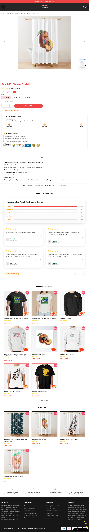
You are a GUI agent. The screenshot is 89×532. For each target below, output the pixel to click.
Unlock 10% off (85, 524)
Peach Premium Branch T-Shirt (12, 391)
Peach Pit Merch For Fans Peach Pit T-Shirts (16, 318)
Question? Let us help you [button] (81, 529)
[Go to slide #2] (49, 73)
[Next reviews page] (83, 274)
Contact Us (49, 513)
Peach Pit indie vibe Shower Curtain (13, 476)
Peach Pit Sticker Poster (38, 354)
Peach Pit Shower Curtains (30, 14)
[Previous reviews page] (75, 274)
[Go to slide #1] (40, 73)
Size (2, 94)
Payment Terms (50, 508)
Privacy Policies (28, 510)
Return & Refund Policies (53, 510)
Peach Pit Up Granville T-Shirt (39, 391)
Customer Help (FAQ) (52, 515)
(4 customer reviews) (15, 88)
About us (26, 506)
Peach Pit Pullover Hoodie (67, 354)
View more (44, 400)
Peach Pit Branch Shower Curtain (69, 439)
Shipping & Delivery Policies (53, 506)
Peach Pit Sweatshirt (65, 318)
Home (3, 14)
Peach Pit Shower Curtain (39, 439)
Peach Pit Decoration (13, 14)
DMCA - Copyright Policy (30, 513)
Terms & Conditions (29, 508)
